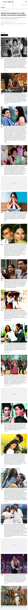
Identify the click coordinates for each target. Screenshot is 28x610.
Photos (2, 10)
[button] (2, 2)
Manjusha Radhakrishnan (6, 23)
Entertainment (6, 10)
